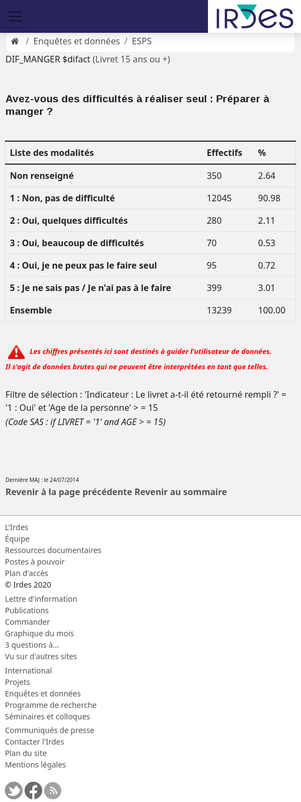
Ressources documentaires (53, 550)
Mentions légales (35, 764)
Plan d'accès (26, 573)
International (28, 670)
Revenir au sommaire (181, 492)
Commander (27, 622)
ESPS (142, 41)
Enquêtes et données (76, 41)
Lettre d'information (41, 599)
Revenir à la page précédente (68, 492)
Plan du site (26, 753)
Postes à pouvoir (35, 561)
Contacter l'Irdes (34, 741)
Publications (27, 610)
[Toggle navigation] (15, 16)
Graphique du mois (39, 633)
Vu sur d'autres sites (41, 656)
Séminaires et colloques (47, 716)
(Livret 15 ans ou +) (131, 59)
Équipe (17, 538)
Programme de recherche (51, 705)
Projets (17, 682)
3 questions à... (32, 645)
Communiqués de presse (49, 730)
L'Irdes (16, 527)
